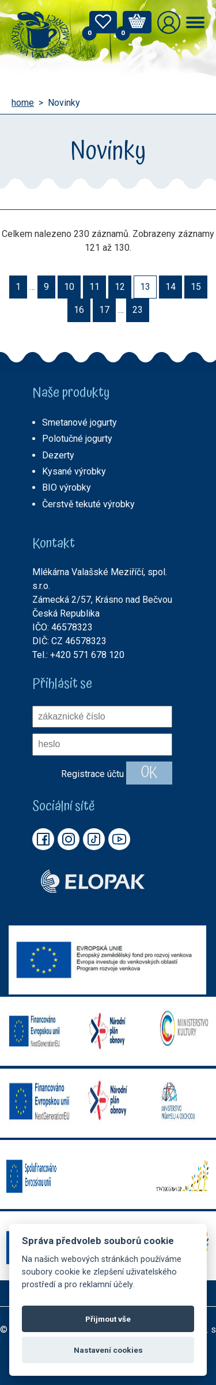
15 (196, 286)
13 (145, 286)
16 (79, 309)
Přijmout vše (108, 1318)
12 (120, 286)
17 (104, 309)
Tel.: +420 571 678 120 (78, 654)
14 (170, 286)
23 (137, 309)
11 (94, 286)
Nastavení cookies (108, 1350)
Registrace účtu (92, 773)
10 (69, 286)
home (23, 103)
